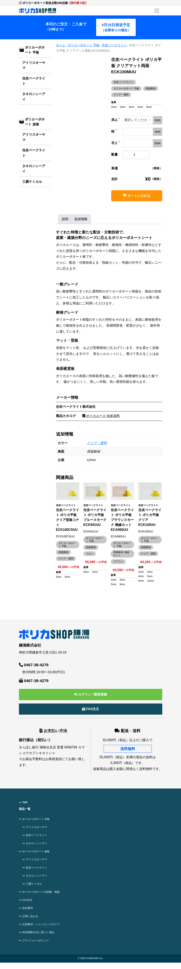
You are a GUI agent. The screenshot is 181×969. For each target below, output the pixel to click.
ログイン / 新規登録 (90, 694)
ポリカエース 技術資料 (101, 416)
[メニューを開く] (156, 11)
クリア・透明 (97, 443)
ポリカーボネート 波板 (35, 122)
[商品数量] (136, 155)
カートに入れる (136, 195)
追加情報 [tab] (80, 219)
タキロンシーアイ (33, 96)
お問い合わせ (31, 921)
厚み (115, 120)
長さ (115, 143)
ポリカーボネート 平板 (35, 50)
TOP (25, 802)
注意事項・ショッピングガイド (42, 929)
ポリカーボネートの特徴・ (42, 895)
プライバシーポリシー (36, 946)
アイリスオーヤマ (33, 65)
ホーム (60, 45)
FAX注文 (90, 709)
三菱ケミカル (32, 181)
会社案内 (28, 912)
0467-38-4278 (34, 665)
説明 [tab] (65, 219)
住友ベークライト (33, 81)
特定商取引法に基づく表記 (39, 938)
